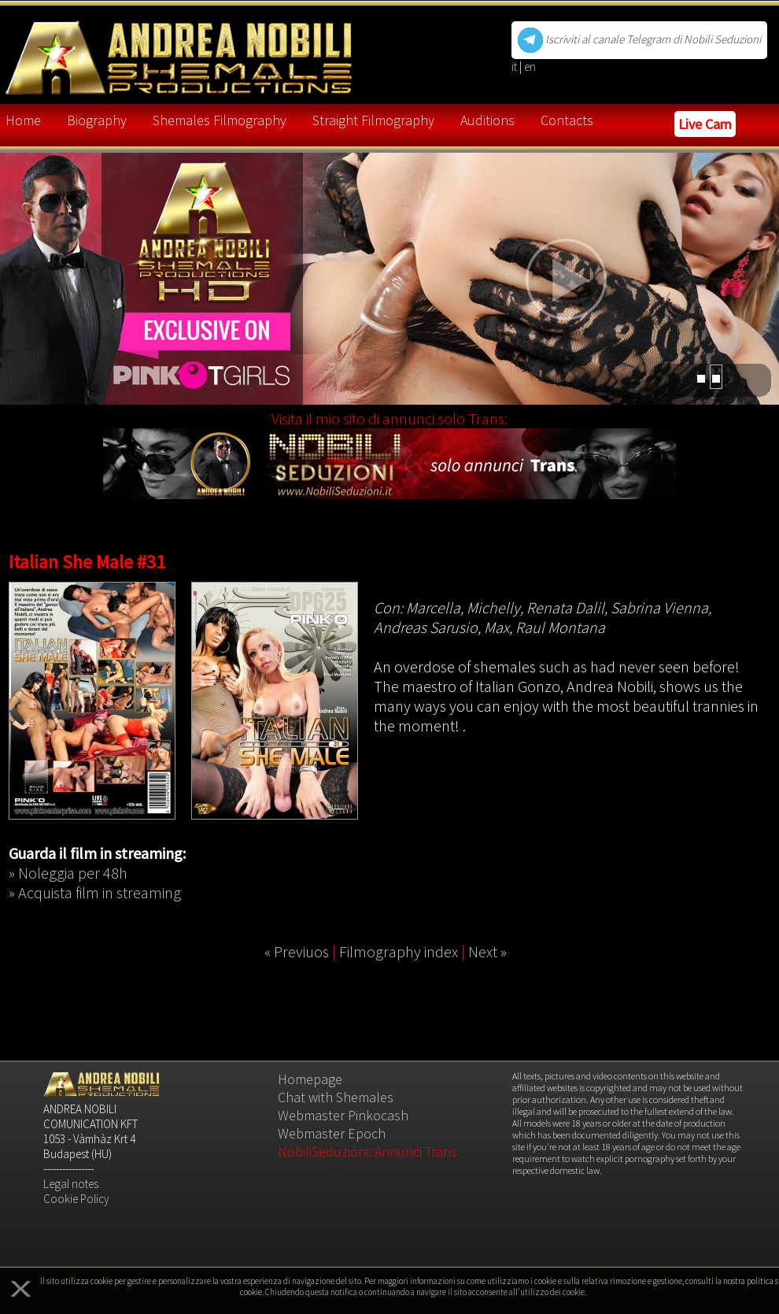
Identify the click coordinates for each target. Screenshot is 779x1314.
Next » (487, 951)
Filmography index (398, 951)
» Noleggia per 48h (68, 873)
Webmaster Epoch (332, 1133)
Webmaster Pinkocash (343, 1115)
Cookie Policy (76, 1198)
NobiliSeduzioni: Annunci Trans (367, 1151)
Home (23, 120)
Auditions (487, 120)
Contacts (567, 120)
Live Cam (705, 124)
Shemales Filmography (219, 120)
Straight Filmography (373, 120)
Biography (97, 120)
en (530, 66)
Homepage (310, 1079)
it (515, 66)
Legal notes (70, 1183)
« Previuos (296, 951)
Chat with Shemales (335, 1097)
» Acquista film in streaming (95, 892)
